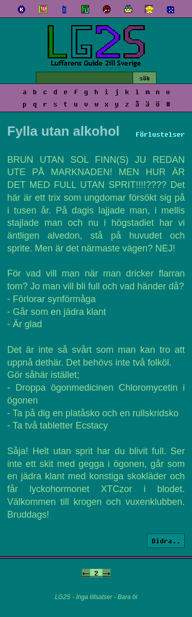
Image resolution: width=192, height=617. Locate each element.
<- (86, 573)
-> (106, 573)
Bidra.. (166, 541)
